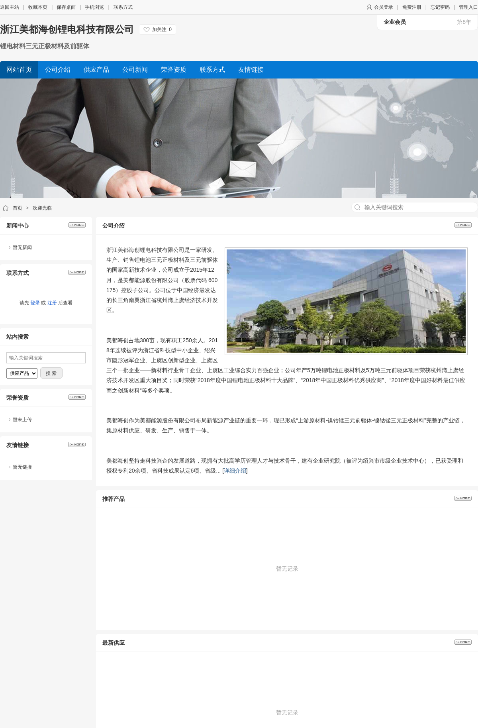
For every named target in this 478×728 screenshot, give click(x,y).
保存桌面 (66, 7)
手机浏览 (94, 7)
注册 (52, 303)
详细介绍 (235, 470)
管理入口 (468, 7)
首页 (17, 208)
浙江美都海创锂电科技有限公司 (67, 29)
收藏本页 (37, 7)
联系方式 (123, 7)
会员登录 (383, 7)
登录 (35, 303)
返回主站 (9, 7)
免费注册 (411, 7)
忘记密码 (440, 7)
